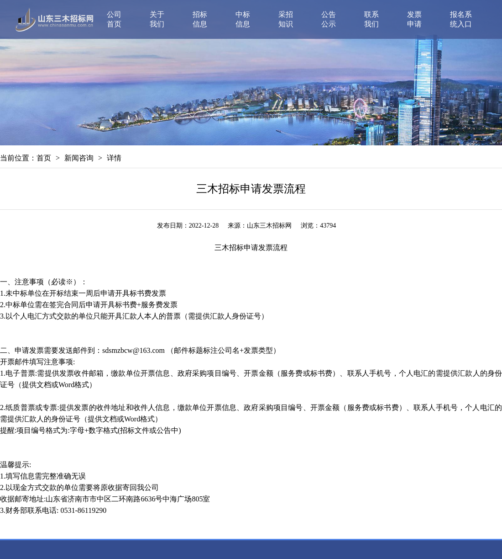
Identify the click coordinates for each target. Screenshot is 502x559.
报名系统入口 (461, 19)
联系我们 (371, 19)
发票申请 (414, 19)
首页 (44, 158)
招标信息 (200, 19)
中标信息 (242, 19)
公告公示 (328, 19)
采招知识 (285, 19)
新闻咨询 (79, 158)
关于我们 (157, 19)
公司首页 (114, 19)
